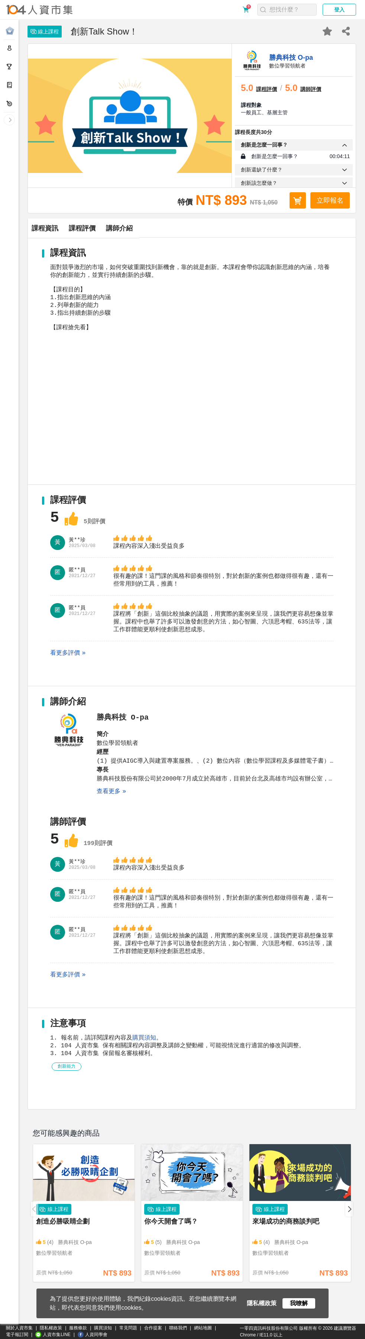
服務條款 (78, 1327)
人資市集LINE (53, 1335)
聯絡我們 (178, 1327)
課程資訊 (65, 228)
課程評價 (142, 228)
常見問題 (128, 1327)
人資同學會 (92, 1335)
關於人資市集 (19, 1327)
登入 (339, 10)
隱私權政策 (51, 1327)
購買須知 (144, 1065)
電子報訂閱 (17, 1334)
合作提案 (153, 1327)
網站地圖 (203, 1327)
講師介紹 (219, 228)
